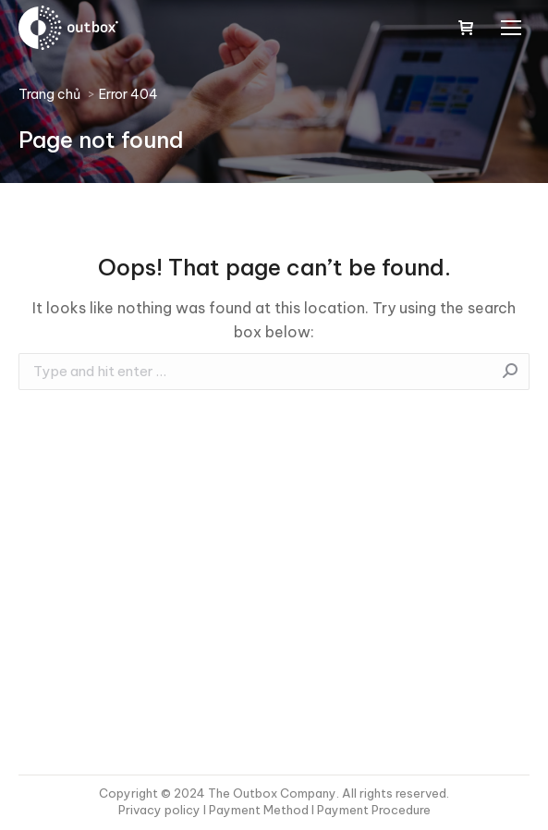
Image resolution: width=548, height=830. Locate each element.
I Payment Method (256, 809)
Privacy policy (160, 809)
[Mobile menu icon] (511, 27)
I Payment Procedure (370, 809)
